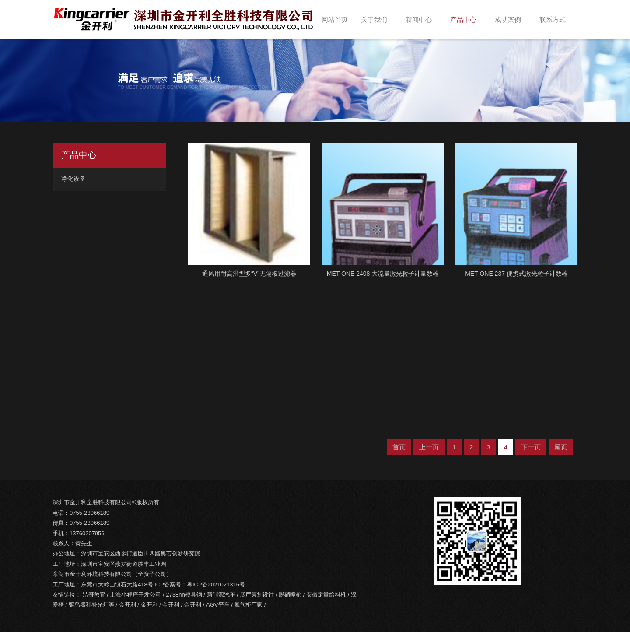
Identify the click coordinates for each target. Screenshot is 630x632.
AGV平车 (217, 604)
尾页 (560, 447)
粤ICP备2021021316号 (216, 584)
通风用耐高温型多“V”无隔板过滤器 (249, 273)
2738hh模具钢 (184, 594)
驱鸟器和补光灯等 (91, 604)
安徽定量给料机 (326, 594)
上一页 (429, 447)
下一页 (531, 447)
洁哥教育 (94, 594)
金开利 (127, 604)
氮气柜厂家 (248, 604)
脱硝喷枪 (290, 594)
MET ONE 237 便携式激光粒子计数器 (516, 273)
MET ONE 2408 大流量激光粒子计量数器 (383, 273)
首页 (399, 447)
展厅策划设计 (257, 594)
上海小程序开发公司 (135, 594)
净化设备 (73, 178)
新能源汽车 (221, 594)
